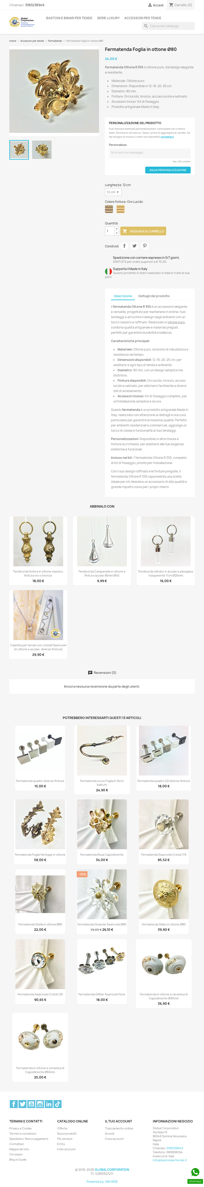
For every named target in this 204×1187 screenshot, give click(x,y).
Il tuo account (118, 1121)
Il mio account (66, 1149)
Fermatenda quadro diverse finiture (40, 781)
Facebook (14, 1104)
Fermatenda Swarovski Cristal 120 (40, 994)
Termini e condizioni (22, 1133)
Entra (61, 1144)
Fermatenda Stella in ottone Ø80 (40, 924)
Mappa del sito (19, 1149)
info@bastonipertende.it (170, 1160)
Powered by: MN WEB (102, 1182)
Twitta (134, 246)
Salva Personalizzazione (167, 170)
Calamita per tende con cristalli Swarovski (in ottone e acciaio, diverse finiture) (38, 647)
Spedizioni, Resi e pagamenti (28, 1139)
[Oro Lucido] (121, 210)
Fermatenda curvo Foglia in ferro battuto (102, 783)
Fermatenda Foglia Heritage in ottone (40, 854)
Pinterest (145, 246)
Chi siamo (16, 1154)
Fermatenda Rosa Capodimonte (102, 854)
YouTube (31, 1104)
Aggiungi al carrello (143, 231)
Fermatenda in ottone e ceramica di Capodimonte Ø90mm (164, 996)
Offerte (62, 1128)
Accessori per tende (142, 18)
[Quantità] (110, 231)
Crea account (114, 1139)
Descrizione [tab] (123, 296)
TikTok (58, 1104)
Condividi (124, 246)
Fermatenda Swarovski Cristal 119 (163, 854)
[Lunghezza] (113, 192)
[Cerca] (168, 26)
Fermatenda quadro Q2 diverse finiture (163, 781)
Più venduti (64, 1139)
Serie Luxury (108, 18)
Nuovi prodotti (66, 1133)
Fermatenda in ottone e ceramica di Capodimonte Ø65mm (40, 1070)
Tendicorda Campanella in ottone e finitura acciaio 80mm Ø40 (102, 573)
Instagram (40, 1104)
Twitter (22, 1104)
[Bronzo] (110, 210)
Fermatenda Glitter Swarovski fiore (101, 994)
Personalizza (118, 145)
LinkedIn (49, 1104)
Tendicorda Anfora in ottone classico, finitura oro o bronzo (38, 573)
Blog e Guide (17, 1159)
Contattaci (16, 1144)
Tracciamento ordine (119, 1128)
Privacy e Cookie (20, 1128)
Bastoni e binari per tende (69, 18)
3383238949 (34, 5)
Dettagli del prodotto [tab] (154, 296)
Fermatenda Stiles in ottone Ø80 (164, 924)
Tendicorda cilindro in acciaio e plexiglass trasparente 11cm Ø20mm (165, 573)
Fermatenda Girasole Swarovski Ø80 (101, 924)
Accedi (109, 1133)
